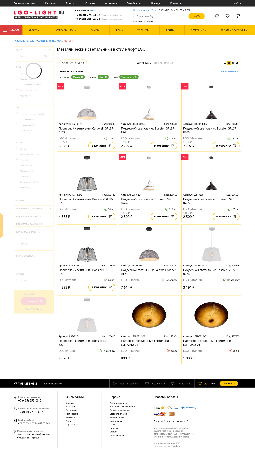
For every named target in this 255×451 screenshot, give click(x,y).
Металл (78, 76)
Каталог (11, 30)
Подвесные (27, 124)
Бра (23, 73)
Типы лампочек (118, 435)
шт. (203, 383)
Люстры (26, 78)
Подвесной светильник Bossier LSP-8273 (84, 272)
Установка (111, 3)
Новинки (70, 417)
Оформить (229, 383)
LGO (24, 262)
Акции (69, 420)
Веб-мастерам (117, 417)
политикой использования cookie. (172, 436)
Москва (94, 10)
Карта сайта (72, 424)
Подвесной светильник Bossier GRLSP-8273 (86, 201)
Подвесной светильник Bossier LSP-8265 (208, 201)
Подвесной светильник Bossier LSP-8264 (146, 201)
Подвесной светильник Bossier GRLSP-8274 (210, 272)
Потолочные (27, 130)
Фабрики (70, 406)
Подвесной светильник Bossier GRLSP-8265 (210, 130)
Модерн (26, 171)
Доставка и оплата (24, 3)
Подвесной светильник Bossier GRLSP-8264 (148, 130)
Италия (25, 280)
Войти (237, 3)
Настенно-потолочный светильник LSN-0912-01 (145, 343)
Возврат (71, 3)
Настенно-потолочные (32, 113)
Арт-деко (26, 148)
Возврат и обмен (118, 413)
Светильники (45, 40)
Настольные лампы (32, 84)
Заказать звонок (53, 383)
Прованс (26, 176)
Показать (34, 301)
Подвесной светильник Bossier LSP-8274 (84, 343)
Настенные (27, 119)
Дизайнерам (134, 3)
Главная (19, 40)
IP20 (23, 238)
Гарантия (50, 3)
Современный (29, 182)
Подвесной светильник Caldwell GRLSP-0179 (86, 130)
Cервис (115, 397)
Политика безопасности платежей (171, 421)
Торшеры (26, 95)
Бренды (156, 3)
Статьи (113, 431)
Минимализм (28, 165)
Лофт (58, 40)
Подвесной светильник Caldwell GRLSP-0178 (149, 272)
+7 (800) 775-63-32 (98, 15)
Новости (114, 428)
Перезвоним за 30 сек (145, 10)
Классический (29, 154)
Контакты (176, 3)
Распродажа (72, 413)
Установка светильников (122, 406)
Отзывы (90, 3)
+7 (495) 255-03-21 (98, 18)
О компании (75, 397)
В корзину (102, 145)
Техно (25, 187)
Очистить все (230, 71)
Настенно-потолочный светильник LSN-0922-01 (207, 343)
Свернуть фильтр (73, 63)
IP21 (24, 244)
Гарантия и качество (120, 410)
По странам (71, 410)
